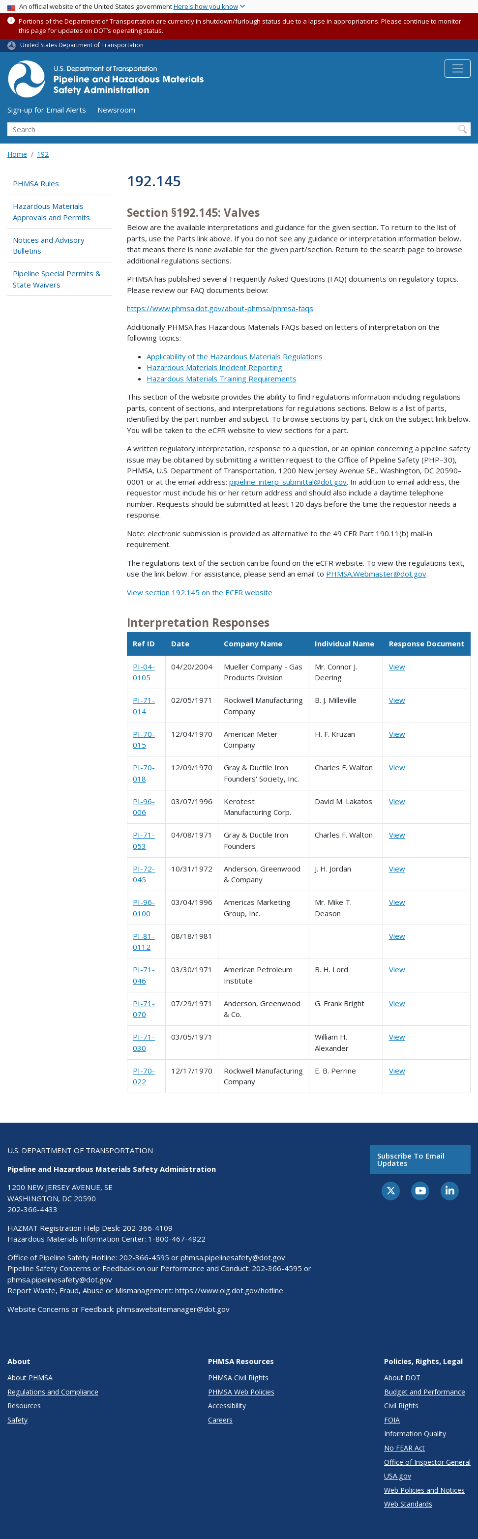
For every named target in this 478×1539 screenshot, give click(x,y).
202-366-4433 (32, 1209)
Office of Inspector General (427, 1462)
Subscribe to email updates (411, 1159)
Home (17, 154)
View (397, 666)
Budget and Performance (424, 1391)
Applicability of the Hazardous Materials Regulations (235, 356)
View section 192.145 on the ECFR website (199, 592)
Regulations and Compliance (52, 1391)
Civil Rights (401, 1405)
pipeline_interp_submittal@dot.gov (288, 482)
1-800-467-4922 (177, 1239)
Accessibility (227, 1405)
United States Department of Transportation (82, 45)
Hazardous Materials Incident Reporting (214, 367)
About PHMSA (30, 1377)
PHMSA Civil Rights (238, 1377)
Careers (220, 1419)
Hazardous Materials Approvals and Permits (51, 211)
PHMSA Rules (36, 183)
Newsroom (116, 110)
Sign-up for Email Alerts (46, 110)
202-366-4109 (147, 1228)
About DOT (402, 1377)
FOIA (392, 1419)
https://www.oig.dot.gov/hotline (229, 1290)
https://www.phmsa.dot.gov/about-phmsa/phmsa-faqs (220, 308)
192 (43, 154)
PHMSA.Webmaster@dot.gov (376, 574)
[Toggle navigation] (458, 68)
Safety (17, 1419)
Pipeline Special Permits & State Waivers (57, 279)
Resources (24, 1405)
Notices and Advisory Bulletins (49, 245)
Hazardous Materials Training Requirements (222, 378)
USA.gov (397, 1476)
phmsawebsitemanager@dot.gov (173, 1309)
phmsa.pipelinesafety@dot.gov (232, 1257)
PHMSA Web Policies (241, 1391)
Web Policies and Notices (424, 1490)
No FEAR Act (404, 1447)
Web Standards (408, 1504)
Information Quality (415, 1433)
